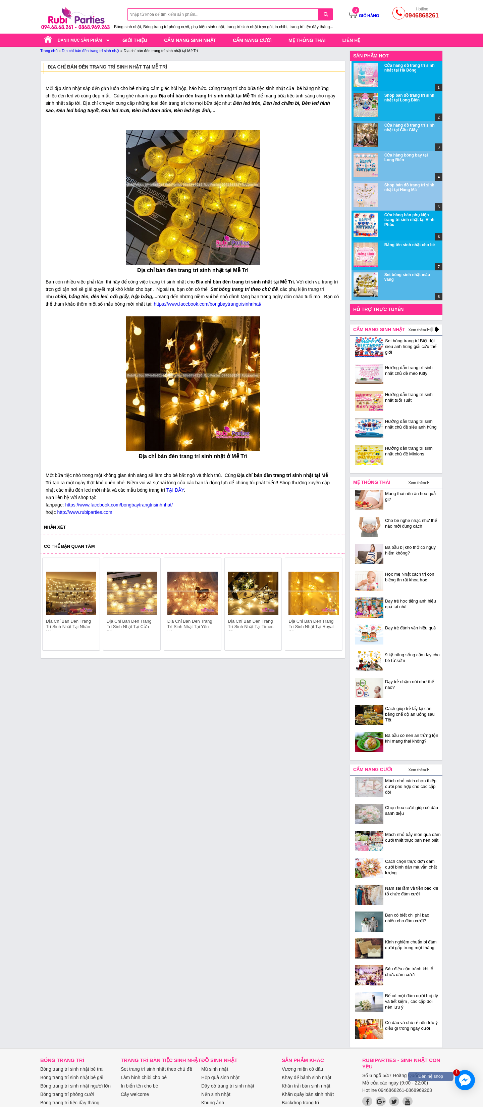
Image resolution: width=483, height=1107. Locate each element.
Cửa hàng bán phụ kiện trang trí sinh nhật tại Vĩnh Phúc (409, 220)
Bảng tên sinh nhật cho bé (409, 244)
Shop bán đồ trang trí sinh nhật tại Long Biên (409, 97)
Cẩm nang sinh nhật (190, 40)
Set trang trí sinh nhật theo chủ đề (156, 1069)
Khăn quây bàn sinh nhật (308, 1094)
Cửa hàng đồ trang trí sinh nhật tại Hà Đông (409, 68)
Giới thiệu (134, 40)
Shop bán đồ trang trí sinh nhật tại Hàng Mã (409, 187)
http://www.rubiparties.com (84, 512)
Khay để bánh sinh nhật (306, 1077)
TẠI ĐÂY (175, 490)
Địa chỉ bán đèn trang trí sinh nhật (90, 51)
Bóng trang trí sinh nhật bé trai (72, 1069)
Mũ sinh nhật (214, 1069)
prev (51, 605)
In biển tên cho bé (139, 1086)
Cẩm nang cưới (252, 40)
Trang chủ (49, 51)
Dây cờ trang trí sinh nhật (227, 1086)
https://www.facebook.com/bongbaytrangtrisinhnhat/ (208, 304)
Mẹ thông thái (307, 40)
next (334, 605)
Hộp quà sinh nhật (220, 1077)
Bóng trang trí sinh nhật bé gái (71, 1077)
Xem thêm (417, 330)
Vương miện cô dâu (302, 1069)
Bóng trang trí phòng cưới (67, 1094)
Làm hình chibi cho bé (144, 1077)
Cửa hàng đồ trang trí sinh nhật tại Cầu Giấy (409, 127)
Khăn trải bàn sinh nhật (306, 1086)
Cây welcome (135, 1094)
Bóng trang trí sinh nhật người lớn (75, 1086)
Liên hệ (351, 40)
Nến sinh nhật (215, 1094)
